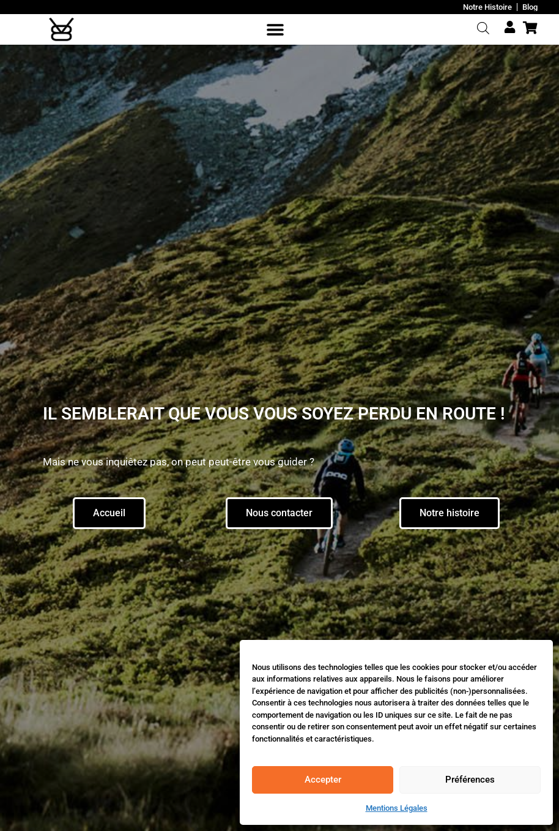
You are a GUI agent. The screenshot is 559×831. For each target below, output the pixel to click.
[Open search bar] (482, 28)
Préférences (470, 779)
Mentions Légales (397, 808)
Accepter (323, 779)
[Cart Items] (533, 27)
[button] (275, 29)
